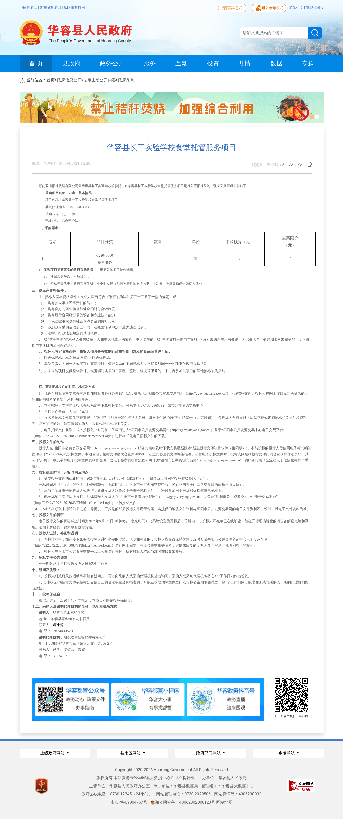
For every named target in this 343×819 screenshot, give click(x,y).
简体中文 (296, 8)
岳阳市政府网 (74, 8)
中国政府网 (29, 8)
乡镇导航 (287, 753)
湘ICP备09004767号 (129, 802)
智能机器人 (315, 8)
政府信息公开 (69, 80)
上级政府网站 (53, 753)
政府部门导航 (209, 753)
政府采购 (126, 80)
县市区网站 (131, 753)
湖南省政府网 (51, 8)
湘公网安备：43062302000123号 (183, 802)
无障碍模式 (232, 8)
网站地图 (224, 802)
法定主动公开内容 (99, 80)
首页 (51, 80)
